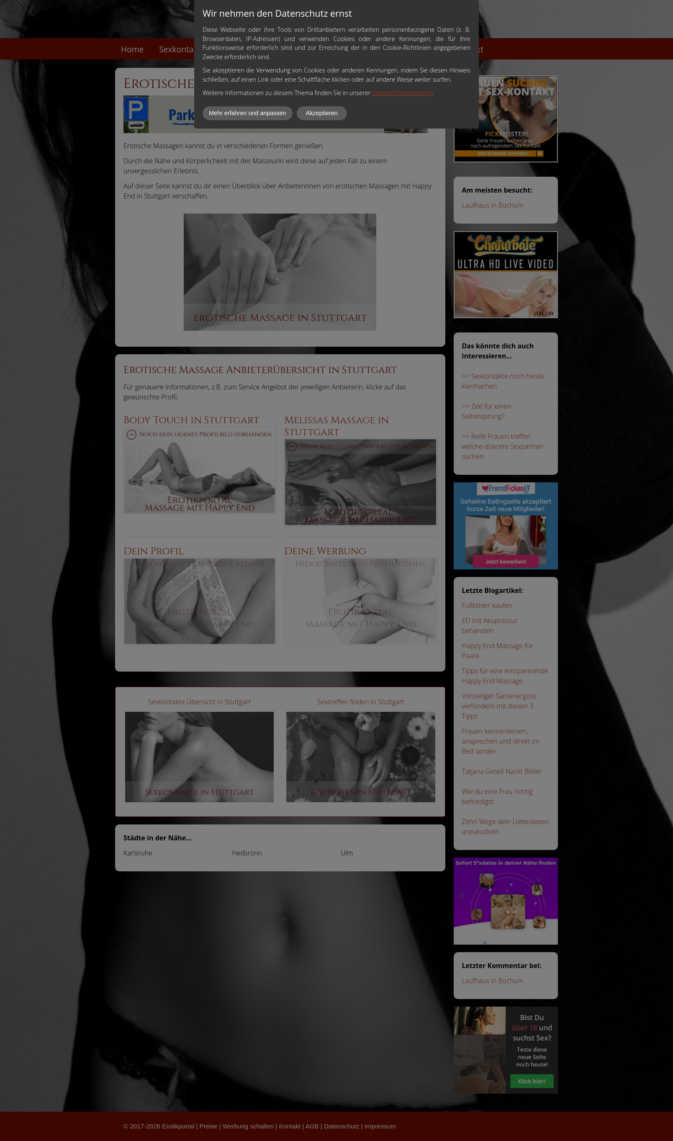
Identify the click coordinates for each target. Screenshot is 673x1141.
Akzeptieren (322, 113)
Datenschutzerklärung (402, 93)
